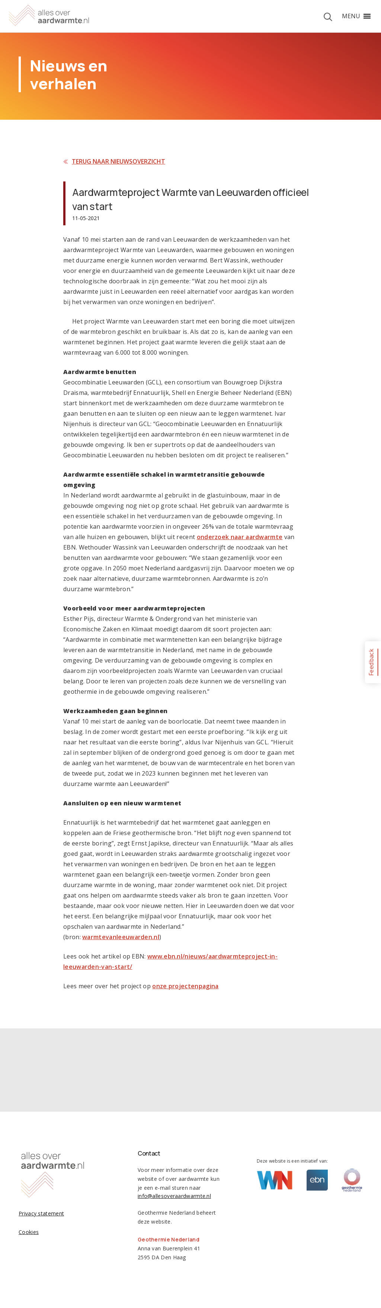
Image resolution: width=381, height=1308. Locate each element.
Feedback (371, 662)
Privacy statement (41, 1213)
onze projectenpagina (185, 986)
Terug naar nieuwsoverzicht (118, 161)
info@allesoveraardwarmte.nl (174, 1195)
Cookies (29, 1231)
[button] (351, 16)
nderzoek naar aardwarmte (241, 537)
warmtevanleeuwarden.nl (120, 937)
